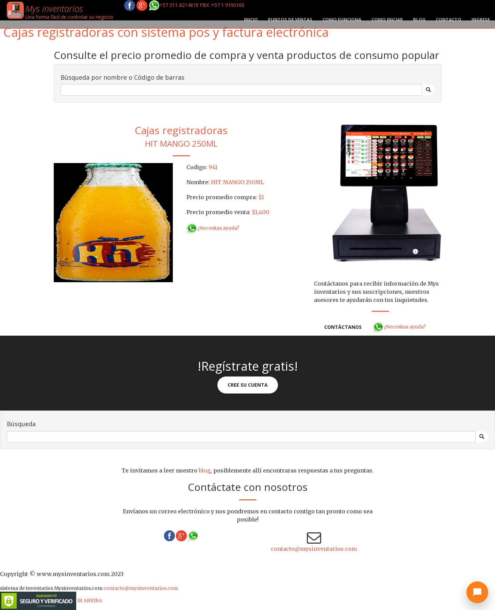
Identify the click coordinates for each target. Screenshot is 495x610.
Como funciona (342, 19)
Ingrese (481, 19)
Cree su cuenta (248, 385)
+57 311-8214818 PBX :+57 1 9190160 (196, 5)
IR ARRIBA (89, 600)
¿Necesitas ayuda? (212, 228)
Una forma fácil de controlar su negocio (69, 17)
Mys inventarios (54, 8)
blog (419, 19)
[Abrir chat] (477, 592)
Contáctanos (343, 327)
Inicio (251, 19)
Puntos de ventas (290, 19)
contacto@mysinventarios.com (314, 548)
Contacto (448, 19)
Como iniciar (387, 19)
